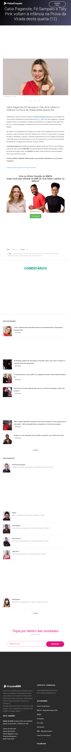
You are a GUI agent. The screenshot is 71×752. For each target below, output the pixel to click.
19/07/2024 (17, 379)
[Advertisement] (35, 39)
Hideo (14, 513)
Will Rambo (16, 599)
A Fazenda (40, 719)
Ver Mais (35, 450)
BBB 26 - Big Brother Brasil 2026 (47, 710)
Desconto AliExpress (9, 736)
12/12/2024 (17, 332)
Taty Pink (15, 551)
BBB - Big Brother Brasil (44, 731)
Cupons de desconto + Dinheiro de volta (15, 723)
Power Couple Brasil (43, 706)
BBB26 (39, 714)
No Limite (40, 723)
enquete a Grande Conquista (14, 167)
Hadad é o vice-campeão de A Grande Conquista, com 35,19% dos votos (39, 435)
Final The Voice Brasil (44, 735)
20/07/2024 (17, 366)
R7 (26, 249)
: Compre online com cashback (17, 721)
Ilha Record (40, 727)
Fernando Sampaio (18, 465)
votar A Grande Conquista (29, 167)
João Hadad (16, 525)
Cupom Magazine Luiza (10, 734)
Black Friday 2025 (8, 739)
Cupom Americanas (9, 731)
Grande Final (57, 4)
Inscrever (55, 644)
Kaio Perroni (16, 538)
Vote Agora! (35, 216)
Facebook (41, 744)
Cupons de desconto (9, 729)
